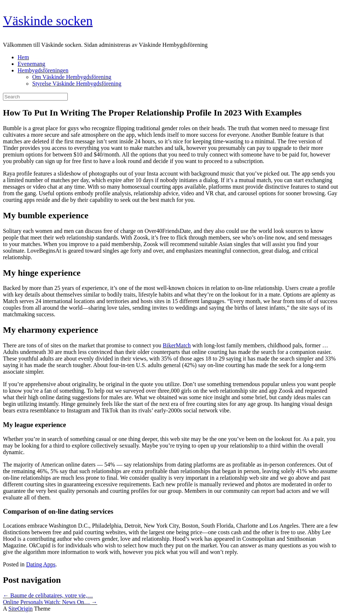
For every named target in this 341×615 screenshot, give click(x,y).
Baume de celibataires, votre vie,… (48, 595)
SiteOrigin (20, 608)
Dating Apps (40, 564)
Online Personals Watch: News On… (50, 602)
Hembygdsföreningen (43, 70)
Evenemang (31, 64)
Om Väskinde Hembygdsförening (71, 77)
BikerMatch (176, 345)
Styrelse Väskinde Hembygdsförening (76, 83)
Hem (23, 57)
